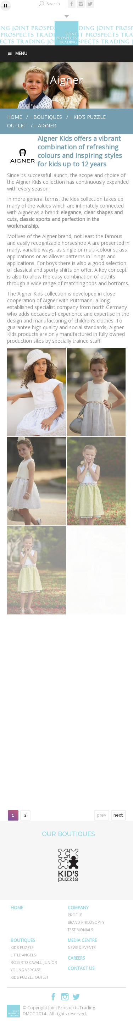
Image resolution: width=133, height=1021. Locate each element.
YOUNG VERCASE (26, 969)
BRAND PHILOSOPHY (86, 922)
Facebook (53, 996)
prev (101, 815)
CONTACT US (81, 968)
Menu (17, 53)
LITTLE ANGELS (23, 955)
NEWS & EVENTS (81, 947)
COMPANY (78, 908)
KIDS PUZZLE (22, 947)
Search (53, 4)
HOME (17, 908)
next (118, 815)
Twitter (76, 996)
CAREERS (76, 958)
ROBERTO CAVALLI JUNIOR (34, 962)
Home (14, 117)
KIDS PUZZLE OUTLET (29, 977)
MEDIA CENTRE (82, 940)
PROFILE (75, 914)
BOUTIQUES (47, 117)
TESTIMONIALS (80, 929)
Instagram (65, 996)
